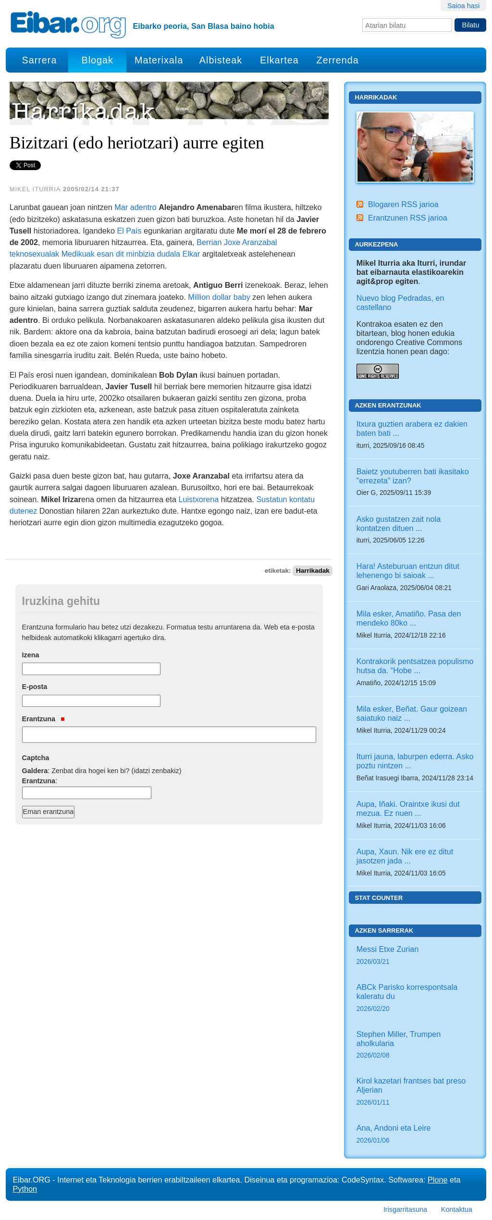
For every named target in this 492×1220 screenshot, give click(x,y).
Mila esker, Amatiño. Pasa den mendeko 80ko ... (409, 618)
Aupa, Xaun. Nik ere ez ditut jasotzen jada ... (405, 856)
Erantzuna (43, 719)
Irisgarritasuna (405, 1209)
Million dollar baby (219, 297)
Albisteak (220, 60)
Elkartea (279, 60)
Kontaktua (456, 1209)
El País (129, 230)
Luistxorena (199, 499)
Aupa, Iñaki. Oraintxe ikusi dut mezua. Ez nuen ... (408, 808)
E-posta (35, 686)
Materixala (159, 60)
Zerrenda (338, 60)
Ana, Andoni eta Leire (415, 1134)
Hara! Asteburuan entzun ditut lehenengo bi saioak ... (408, 570)
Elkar (191, 253)
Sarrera (39, 60)
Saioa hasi (463, 6)
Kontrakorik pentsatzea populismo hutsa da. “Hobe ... (415, 666)
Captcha (35, 758)
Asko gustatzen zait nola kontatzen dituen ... (399, 523)
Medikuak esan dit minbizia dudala (121, 253)
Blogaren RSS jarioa (403, 204)
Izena (30, 655)
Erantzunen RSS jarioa (407, 217)
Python (25, 1188)
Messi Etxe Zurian (415, 956)
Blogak (97, 60)
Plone (437, 1179)
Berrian (209, 242)
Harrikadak (313, 570)
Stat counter (379, 897)
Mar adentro (135, 207)
